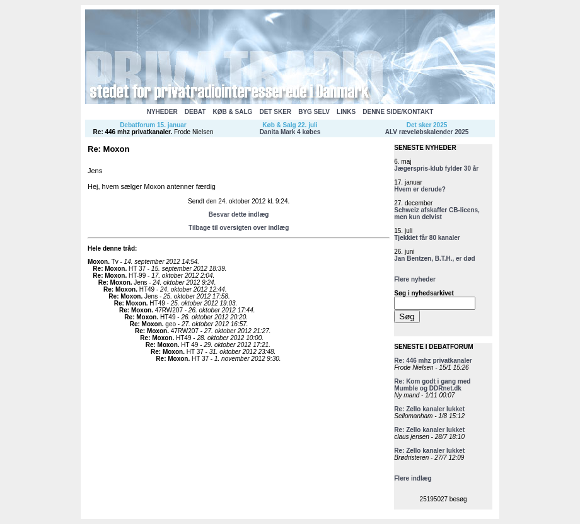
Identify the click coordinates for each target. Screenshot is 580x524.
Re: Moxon (109, 268)
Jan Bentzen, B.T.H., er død (434, 258)
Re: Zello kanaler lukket (429, 409)
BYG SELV (314, 111)
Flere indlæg (412, 478)
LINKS (346, 111)
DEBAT (195, 111)
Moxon (98, 261)
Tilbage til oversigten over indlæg (238, 227)
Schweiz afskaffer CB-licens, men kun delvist (437, 213)
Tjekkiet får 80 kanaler (427, 237)
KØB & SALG (233, 111)
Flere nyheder (415, 279)
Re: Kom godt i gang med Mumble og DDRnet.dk (432, 385)
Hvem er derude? (420, 189)
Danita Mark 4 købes (290, 131)
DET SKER (275, 111)
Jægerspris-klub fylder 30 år (436, 168)
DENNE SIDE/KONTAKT (397, 111)
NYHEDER (162, 111)
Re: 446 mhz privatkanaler (132, 131)
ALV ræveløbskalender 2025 (427, 131)
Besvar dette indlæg (239, 214)
